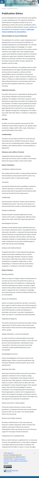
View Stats (15, 470)
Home (4, 8)
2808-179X (10, 453)
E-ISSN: (6, 453)
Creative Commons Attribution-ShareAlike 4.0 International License (15, 461)
